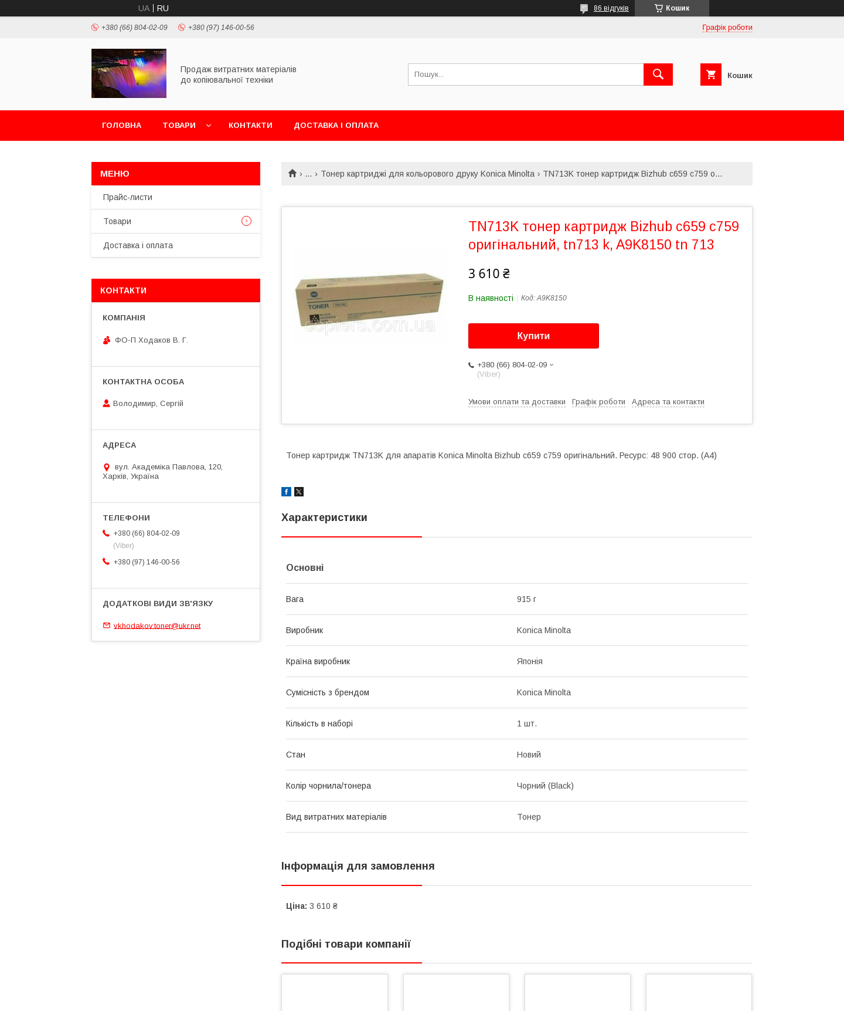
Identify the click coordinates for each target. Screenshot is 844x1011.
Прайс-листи (127, 197)
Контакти (251, 125)
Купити (534, 336)
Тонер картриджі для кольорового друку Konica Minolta (428, 173)
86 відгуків (611, 8)
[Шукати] (658, 74)
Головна (121, 125)
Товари (179, 125)
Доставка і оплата (336, 125)
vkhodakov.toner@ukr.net (157, 625)
